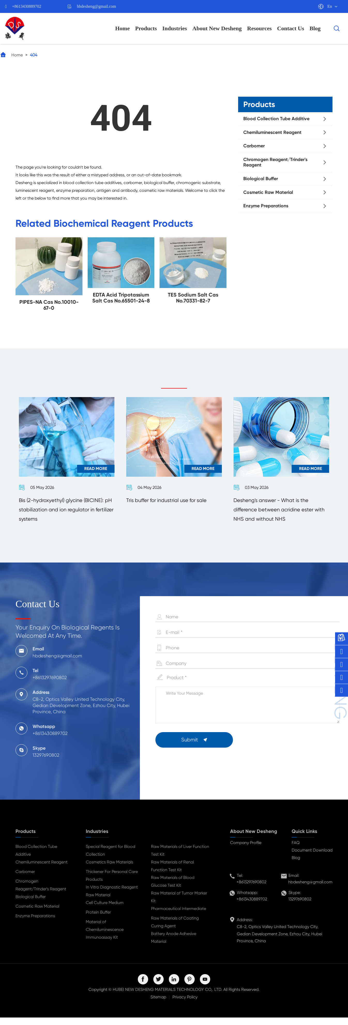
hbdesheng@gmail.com (96, 6)
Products (146, 28)
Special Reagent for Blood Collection (110, 858)
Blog (315, 28)
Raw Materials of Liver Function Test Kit (180, 858)
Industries (174, 28)
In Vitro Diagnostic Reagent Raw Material (112, 898)
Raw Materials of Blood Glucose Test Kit (172, 889)
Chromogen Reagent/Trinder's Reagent (275, 162)
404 (33, 54)
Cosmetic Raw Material (268, 192)
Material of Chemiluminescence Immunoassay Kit (105, 937)
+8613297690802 (251, 889)
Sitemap (158, 1004)
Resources (259, 28)
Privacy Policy (185, 1004)
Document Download (312, 857)
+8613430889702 (26, 6)
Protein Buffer (98, 919)
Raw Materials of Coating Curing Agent (175, 929)
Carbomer (254, 146)
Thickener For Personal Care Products (112, 883)
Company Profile (245, 850)
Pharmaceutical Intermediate (178, 916)
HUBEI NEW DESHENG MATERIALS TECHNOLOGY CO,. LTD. (167, 996)
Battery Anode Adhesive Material (173, 945)
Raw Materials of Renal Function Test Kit (172, 873)
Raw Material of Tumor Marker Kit (179, 904)
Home (122, 28)
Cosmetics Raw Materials (109, 869)
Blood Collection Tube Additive (276, 119)
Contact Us (290, 28)
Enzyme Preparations (265, 206)
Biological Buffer (260, 178)
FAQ (296, 850)
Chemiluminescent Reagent (272, 132)
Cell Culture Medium (105, 910)
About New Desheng (217, 28)
